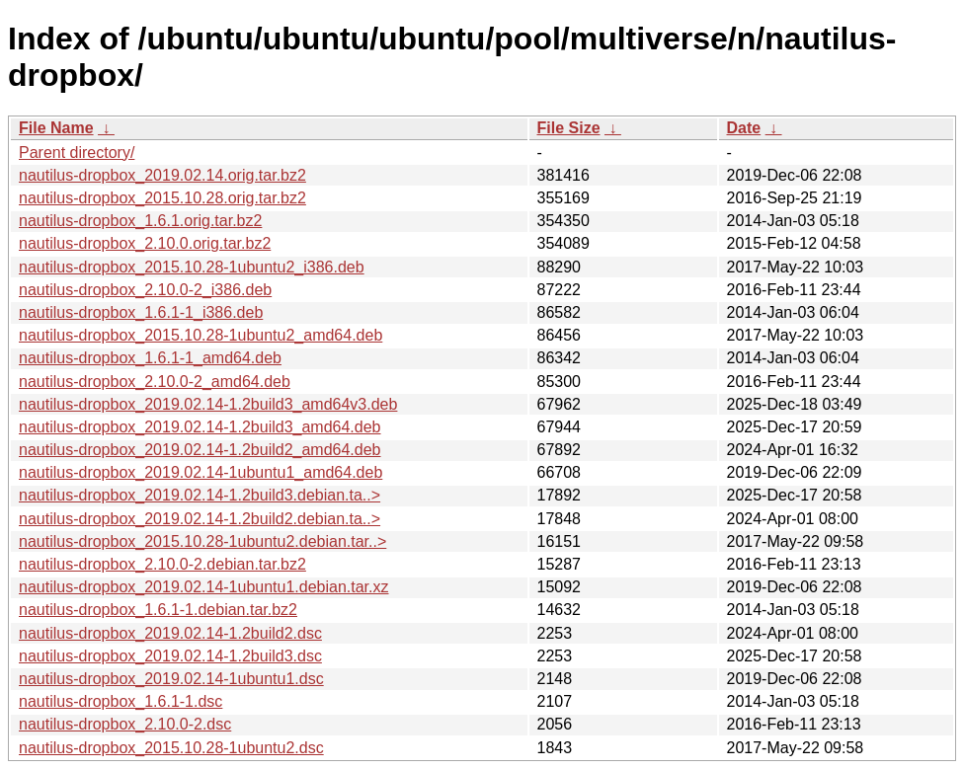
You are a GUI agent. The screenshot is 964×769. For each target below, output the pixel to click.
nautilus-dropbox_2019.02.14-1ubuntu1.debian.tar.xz (204, 586)
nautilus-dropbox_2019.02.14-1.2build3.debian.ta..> (199, 495)
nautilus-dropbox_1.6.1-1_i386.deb (141, 312)
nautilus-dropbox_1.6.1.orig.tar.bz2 (140, 220)
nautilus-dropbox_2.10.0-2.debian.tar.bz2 (162, 564)
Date (744, 127)
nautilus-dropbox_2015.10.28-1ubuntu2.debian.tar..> (202, 541)
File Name (56, 127)
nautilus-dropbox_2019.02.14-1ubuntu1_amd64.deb (200, 472)
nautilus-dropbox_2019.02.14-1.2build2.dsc (170, 633)
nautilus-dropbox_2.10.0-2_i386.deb (145, 289)
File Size (569, 127)
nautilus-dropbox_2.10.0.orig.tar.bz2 (145, 243)
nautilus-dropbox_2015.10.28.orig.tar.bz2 (162, 198)
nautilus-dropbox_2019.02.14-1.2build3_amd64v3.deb (208, 404)
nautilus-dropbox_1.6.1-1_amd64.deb (150, 357)
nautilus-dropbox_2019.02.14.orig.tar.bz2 (162, 175)
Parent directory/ (76, 152)
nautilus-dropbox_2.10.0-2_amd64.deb (154, 381)
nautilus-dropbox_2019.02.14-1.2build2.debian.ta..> (199, 518)
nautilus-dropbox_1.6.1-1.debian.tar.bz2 (158, 609)
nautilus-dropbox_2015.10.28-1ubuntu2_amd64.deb (200, 335)
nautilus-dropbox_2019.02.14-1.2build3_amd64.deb (200, 427)
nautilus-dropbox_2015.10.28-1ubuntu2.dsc (171, 747)
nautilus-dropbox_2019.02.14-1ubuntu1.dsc (171, 678)
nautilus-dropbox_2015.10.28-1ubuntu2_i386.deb (191, 267)
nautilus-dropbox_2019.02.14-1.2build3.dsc (170, 656)
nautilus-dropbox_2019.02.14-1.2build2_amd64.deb (200, 449)
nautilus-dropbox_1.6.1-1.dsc (120, 701)
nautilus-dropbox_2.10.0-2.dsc (125, 724)
